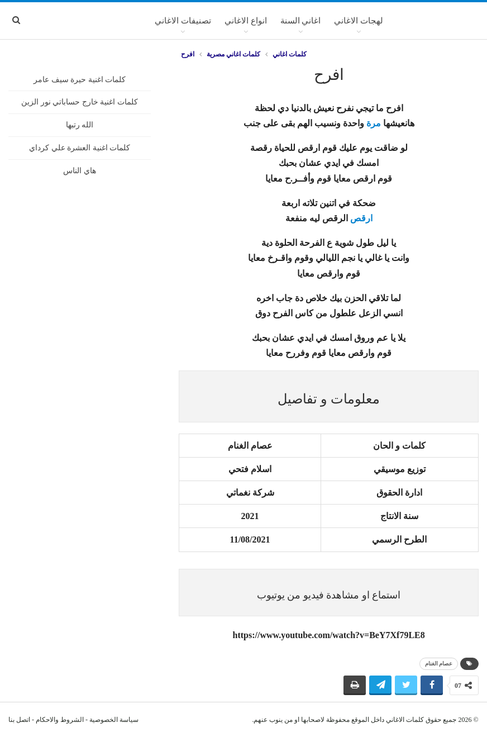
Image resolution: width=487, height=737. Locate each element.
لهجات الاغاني (358, 20)
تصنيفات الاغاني (183, 20)
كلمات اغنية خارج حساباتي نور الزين (79, 102)
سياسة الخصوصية (114, 720)
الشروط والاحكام (60, 720)
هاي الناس (79, 171)
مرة (373, 123)
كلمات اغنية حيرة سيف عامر (80, 79)
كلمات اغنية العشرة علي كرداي (79, 148)
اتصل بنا (19, 720)
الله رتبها (80, 125)
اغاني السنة (300, 20)
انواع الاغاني (246, 20)
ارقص (361, 218)
